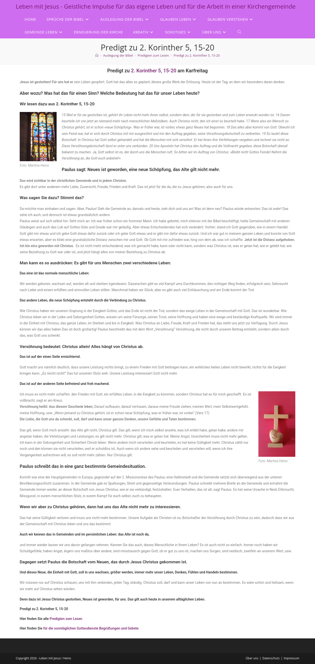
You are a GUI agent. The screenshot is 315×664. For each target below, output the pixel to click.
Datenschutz (271, 658)
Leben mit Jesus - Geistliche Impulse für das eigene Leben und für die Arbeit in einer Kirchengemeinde (156, 6)
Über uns (252, 658)
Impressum (291, 658)
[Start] (96, 55)
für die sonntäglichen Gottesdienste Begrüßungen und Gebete (91, 628)
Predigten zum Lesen (66, 619)
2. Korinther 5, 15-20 (153, 71)
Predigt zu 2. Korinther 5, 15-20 (197, 55)
